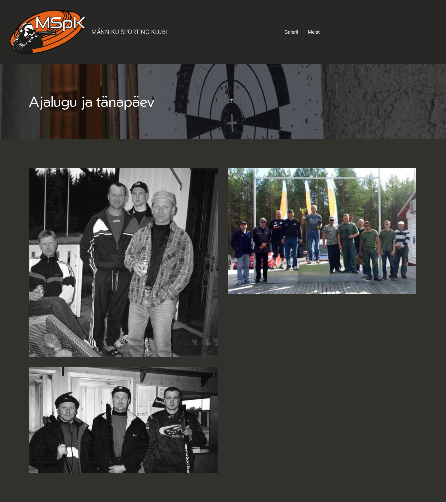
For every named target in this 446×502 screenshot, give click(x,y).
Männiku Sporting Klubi (130, 31)
